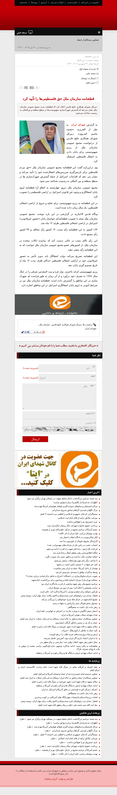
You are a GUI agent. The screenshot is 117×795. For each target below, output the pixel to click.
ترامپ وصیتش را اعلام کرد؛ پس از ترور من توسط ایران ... (72, 588)
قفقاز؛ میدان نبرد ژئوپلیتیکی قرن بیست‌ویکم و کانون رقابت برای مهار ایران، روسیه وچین (59, 596)
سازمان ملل (44, 324)
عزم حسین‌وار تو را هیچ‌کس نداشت (82, 522)
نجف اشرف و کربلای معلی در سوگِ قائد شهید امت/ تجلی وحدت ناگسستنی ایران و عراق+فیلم (59, 668)
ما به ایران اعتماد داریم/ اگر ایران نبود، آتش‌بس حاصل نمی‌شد (71, 638)
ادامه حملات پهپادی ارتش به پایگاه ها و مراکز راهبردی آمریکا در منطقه (67, 653)
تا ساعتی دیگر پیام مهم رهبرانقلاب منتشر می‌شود (76, 561)
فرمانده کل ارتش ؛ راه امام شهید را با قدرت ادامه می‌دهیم (72, 549)
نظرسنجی (72, 2)
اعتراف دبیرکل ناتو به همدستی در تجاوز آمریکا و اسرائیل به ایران (70, 689)
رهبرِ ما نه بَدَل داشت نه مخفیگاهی (82, 607)
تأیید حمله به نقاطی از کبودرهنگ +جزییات (79, 630)
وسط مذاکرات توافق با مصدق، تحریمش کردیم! (77, 572)
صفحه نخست (93, 60)
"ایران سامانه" (51, 779)
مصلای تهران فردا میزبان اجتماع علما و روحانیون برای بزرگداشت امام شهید (64, 580)
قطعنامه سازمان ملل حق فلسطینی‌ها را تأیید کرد (58, 99)
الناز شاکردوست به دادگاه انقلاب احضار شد (79, 537)
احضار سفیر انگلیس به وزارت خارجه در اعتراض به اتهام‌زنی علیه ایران (67, 611)
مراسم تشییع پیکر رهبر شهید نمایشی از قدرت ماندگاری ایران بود (69, 584)
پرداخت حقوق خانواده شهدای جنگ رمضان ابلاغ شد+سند (72, 526)
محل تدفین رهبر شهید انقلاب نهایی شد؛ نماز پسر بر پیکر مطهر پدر (69, 642)
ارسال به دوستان (90, 78)
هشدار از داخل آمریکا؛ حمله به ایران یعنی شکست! (75, 568)
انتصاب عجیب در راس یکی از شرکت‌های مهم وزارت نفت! (72, 545)
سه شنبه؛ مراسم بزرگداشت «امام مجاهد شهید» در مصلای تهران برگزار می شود (62, 498)
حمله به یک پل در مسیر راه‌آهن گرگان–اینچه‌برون (76, 623)
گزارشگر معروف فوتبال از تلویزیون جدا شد (78, 541)
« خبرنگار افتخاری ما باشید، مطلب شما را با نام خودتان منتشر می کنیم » (58, 345)
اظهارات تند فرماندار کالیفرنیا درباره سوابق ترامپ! (75, 502)
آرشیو (44, 2)
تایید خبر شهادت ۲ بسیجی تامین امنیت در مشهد (77, 564)
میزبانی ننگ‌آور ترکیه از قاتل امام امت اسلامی (78, 518)
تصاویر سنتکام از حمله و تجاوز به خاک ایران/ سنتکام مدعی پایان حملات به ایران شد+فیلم (59, 619)
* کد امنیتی (90, 413)
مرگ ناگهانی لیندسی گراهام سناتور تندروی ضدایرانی (75, 510)
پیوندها (34, 2)
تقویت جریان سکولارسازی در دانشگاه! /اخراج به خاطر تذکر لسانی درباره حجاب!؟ (62, 576)
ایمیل (93, 376)
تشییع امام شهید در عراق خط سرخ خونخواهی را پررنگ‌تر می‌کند (69, 599)
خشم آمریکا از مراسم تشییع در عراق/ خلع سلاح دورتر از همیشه (70, 530)
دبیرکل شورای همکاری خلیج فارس (66, 324)
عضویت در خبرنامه (90, 2)
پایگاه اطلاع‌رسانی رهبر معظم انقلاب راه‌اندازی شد (75, 553)
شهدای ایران (78, 124)
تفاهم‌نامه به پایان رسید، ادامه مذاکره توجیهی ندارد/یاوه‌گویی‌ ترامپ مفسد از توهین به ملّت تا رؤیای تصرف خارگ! (59, 647)
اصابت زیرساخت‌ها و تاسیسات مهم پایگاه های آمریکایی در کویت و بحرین (66, 697)
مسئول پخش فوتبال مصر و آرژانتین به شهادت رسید (75, 603)
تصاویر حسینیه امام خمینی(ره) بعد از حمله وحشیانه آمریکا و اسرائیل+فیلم (66, 674)
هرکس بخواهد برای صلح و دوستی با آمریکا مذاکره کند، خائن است (69, 592)
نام (94, 366)
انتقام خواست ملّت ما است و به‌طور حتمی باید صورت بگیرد (71, 557)
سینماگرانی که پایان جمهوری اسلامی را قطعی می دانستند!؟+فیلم (69, 514)
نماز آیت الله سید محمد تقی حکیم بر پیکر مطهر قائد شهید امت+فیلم (68, 705)
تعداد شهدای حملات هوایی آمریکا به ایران (79, 615)
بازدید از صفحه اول (89, 69)
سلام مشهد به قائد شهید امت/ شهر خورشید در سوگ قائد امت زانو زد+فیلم (65, 627)
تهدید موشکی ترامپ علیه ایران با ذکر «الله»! (78, 533)
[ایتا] (58, 304)
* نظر (92, 385)
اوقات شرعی (56, 2)
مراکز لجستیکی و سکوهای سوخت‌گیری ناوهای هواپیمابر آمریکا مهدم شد (66, 506)
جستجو (23, 2)
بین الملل (81, 60)
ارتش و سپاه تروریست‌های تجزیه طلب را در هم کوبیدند (73, 634)
